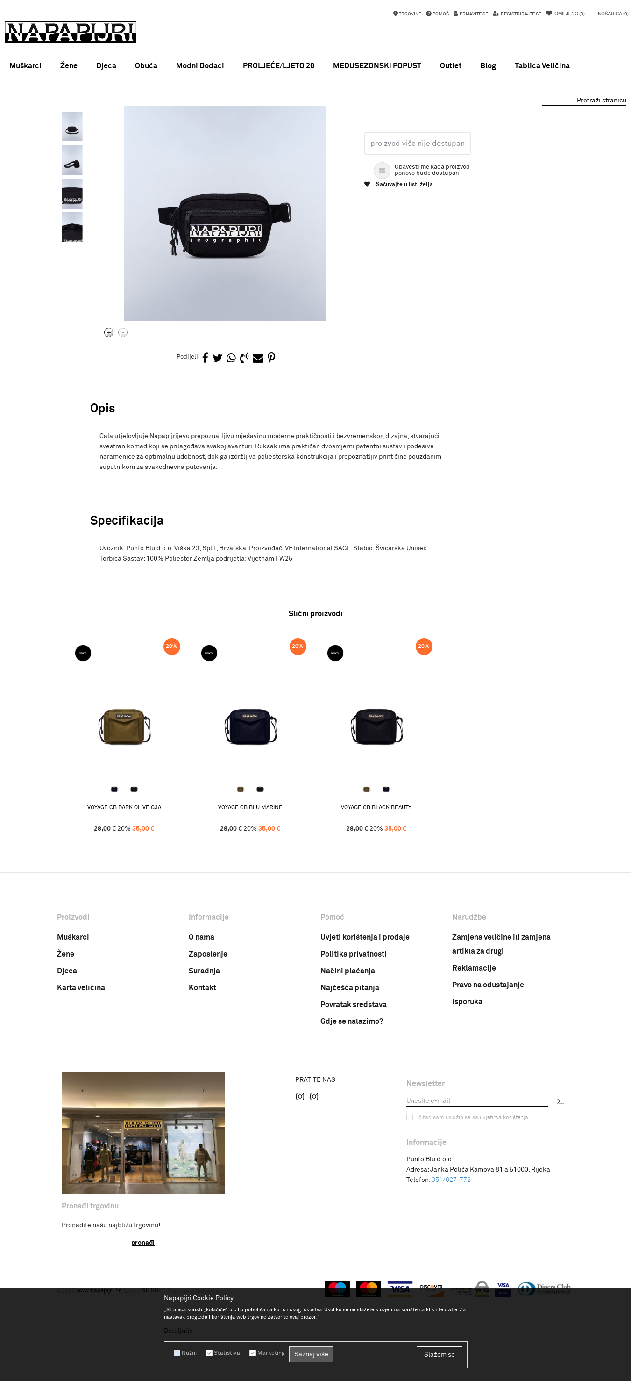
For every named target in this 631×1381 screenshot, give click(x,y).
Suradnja (204, 1076)
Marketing (270, 1353)
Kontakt (202, 1093)
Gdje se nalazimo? (351, 1127)
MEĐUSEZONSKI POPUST (315, 114)
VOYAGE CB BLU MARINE (253, 913)
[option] (315, 115)
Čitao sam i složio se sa (473, 1223)
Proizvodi (143, 128)
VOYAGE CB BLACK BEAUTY (379, 913)
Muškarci (73, 1043)
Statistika (227, 1353)
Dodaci (171, 128)
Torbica (196, 128)
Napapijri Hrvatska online (90, 128)
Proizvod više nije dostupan (417, 248)
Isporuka (467, 1107)
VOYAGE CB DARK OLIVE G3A (127, 913)
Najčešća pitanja (349, 1093)
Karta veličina (81, 1093)
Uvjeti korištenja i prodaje (365, 1043)
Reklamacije (474, 1074)
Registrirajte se (520, 14)
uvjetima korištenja (504, 1223)
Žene (65, 1060)
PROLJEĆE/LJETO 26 (278, 66)
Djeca (67, 1076)
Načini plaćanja (347, 1076)
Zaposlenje (208, 1060)
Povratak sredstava (353, 1110)
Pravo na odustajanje (488, 1090)
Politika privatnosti (353, 1060)
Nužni (189, 1353)
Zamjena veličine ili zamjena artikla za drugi (501, 1050)
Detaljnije (178, 1331)
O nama (201, 1043)
